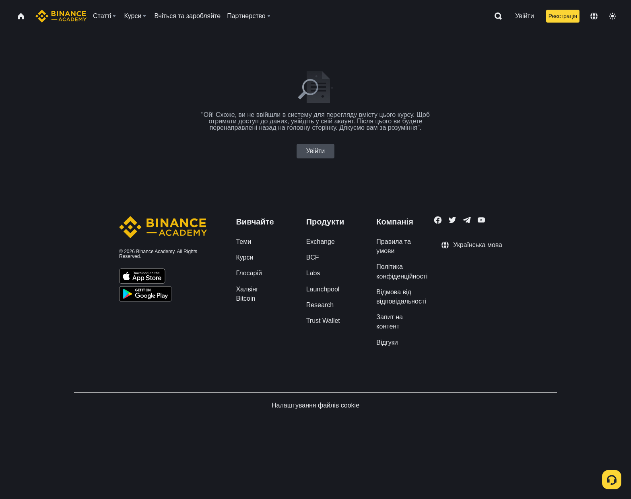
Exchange (320, 241)
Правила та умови (393, 246)
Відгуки (387, 342)
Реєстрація (563, 16)
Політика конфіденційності (401, 271)
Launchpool (323, 289)
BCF (312, 257)
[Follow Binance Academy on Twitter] (452, 220)
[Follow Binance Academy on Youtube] (481, 219)
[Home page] (61, 16)
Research (320, 304)
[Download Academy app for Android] (145, 295)
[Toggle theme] (612, 16)
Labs (313, 273)
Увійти (524, 15)
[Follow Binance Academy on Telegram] (467, 220)
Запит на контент (389, 322)
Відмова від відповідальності (401, 297)
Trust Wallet (323, 320)
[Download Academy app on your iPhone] (142, 277)
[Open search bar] (496, 16)
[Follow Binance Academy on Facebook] (438, 220)
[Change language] (594, 16)
